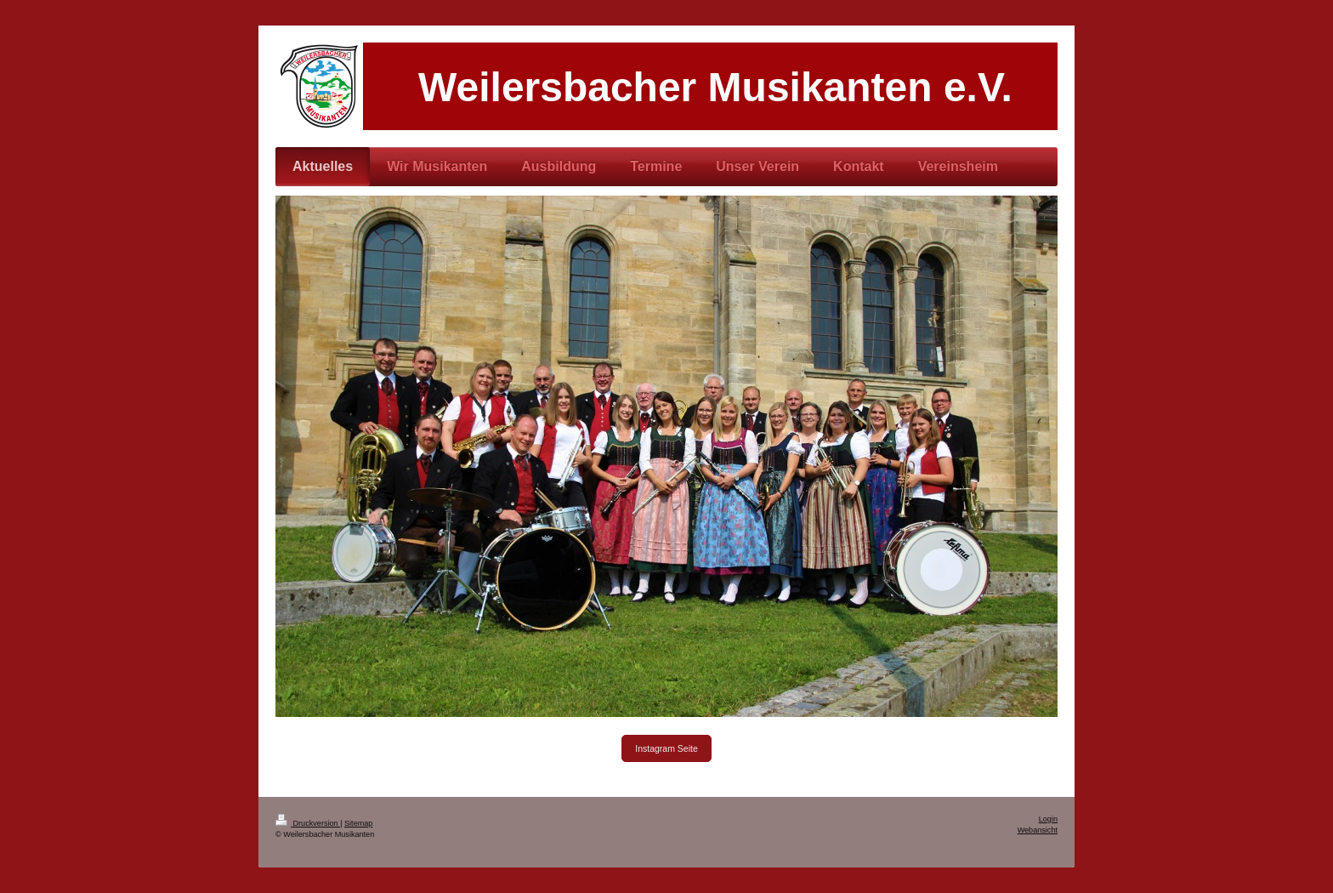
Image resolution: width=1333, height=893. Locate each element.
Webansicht (1038, 830)
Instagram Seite (666, 748)
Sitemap (358, 823)
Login (1048, 819)
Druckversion (307, 823)
